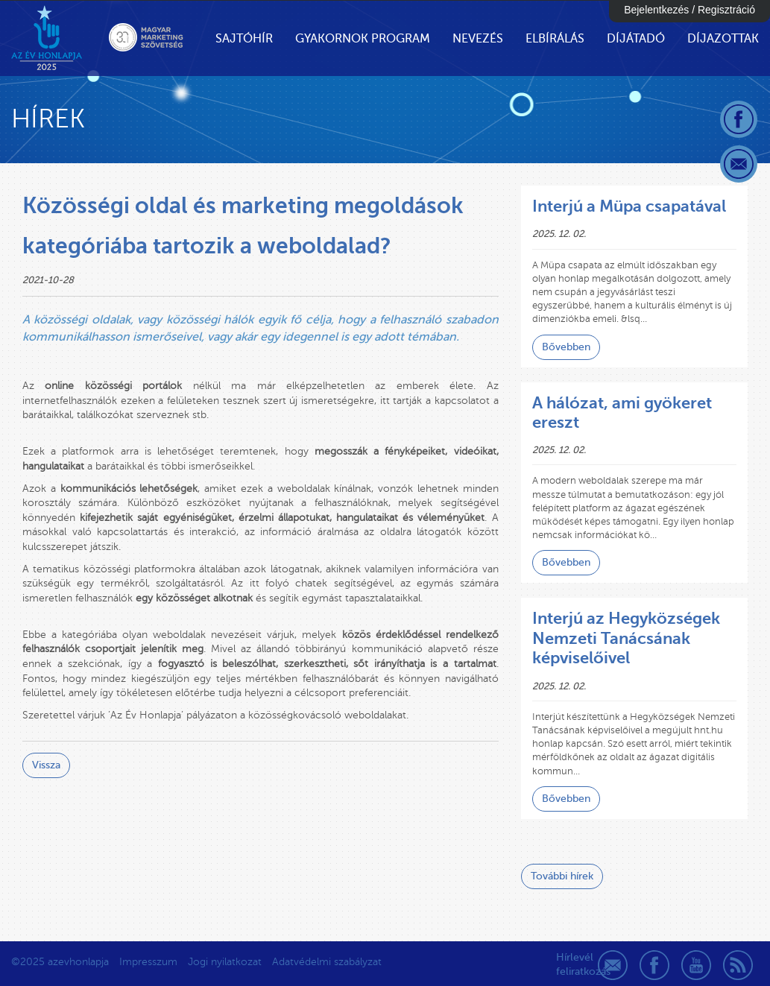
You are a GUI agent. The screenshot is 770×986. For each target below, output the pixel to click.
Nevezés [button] (477, 38)
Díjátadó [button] (636, 38)
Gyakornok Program (362, 38)
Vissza (46, 765)
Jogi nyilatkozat (225, 961)
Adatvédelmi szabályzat (327, 961)
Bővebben (566, 347)
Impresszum (148, 961)
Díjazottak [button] (723, 38)
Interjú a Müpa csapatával (629, 206)
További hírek (562, 876)
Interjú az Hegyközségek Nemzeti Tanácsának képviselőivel (626, 638)
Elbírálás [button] (555, 38)
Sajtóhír (244, 38)
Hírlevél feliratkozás (571, 965)
